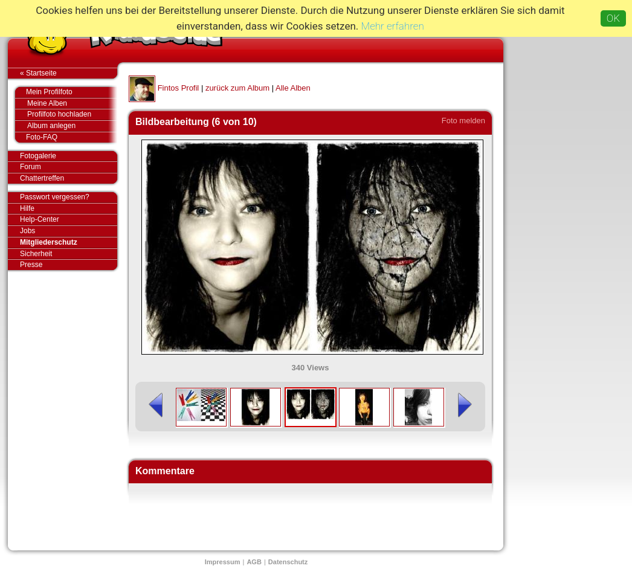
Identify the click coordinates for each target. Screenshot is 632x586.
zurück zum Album (237, 87)
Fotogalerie (68, 156)
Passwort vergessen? (68, 197)
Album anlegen (72, 126)
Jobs (27, 231)
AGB (254, 561)
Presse (68, 264)
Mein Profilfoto (65, 92)
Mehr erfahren (392, 26)
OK (613, 18)
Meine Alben (72, 103)
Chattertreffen (68, 178)
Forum (30, 167)
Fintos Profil (178, 87)
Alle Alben (293, 87)
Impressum (222, 561)
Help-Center (39, 219)
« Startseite (68, 73)
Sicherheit (36, 254)
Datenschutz (288, 561)
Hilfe (27, 208)
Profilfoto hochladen (72, 114)
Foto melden (463, 120)
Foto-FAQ (65, 137)
